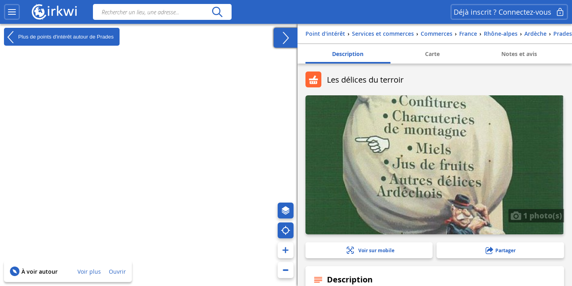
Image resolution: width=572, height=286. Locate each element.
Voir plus (89, 271)
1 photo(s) (536, 215)
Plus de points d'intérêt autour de (59, 37)
